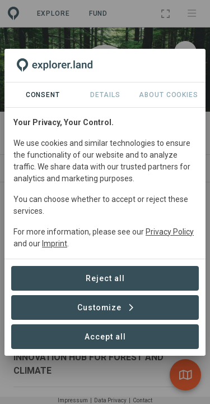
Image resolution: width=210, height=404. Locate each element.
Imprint (54, 243)
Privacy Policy (170, 231)
